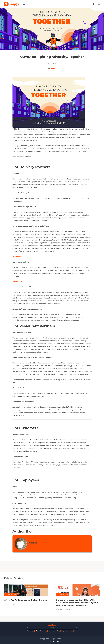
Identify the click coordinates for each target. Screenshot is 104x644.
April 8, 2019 (9, 604)
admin (53, 68)
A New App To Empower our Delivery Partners (25, 600)
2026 (52, 628)
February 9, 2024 (63, 609)
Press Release (11, 594)
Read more (17, 257)
